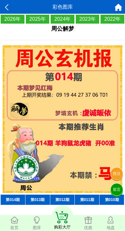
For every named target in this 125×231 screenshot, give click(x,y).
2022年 (112, 19)
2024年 (62, 19)
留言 (117, 189)
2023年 (87, 19)
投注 (117, 173)
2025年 (37, 19)
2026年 (12, 19)
